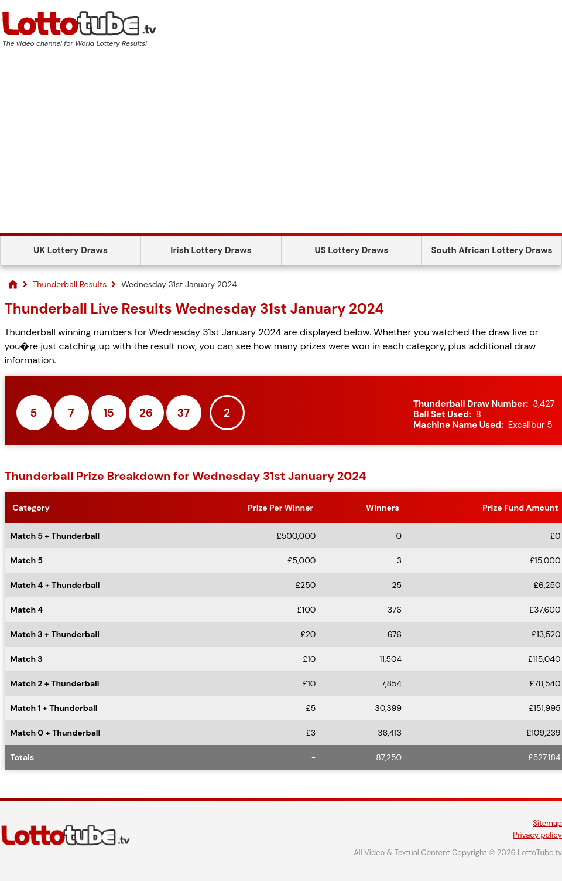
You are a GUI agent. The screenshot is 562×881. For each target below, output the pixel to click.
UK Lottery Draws (70, 250)
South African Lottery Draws (492, 250)
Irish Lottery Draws (210, 250)
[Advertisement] (281, 145)
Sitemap (547, 823)
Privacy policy (537, 835)
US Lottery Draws (351, 250)
